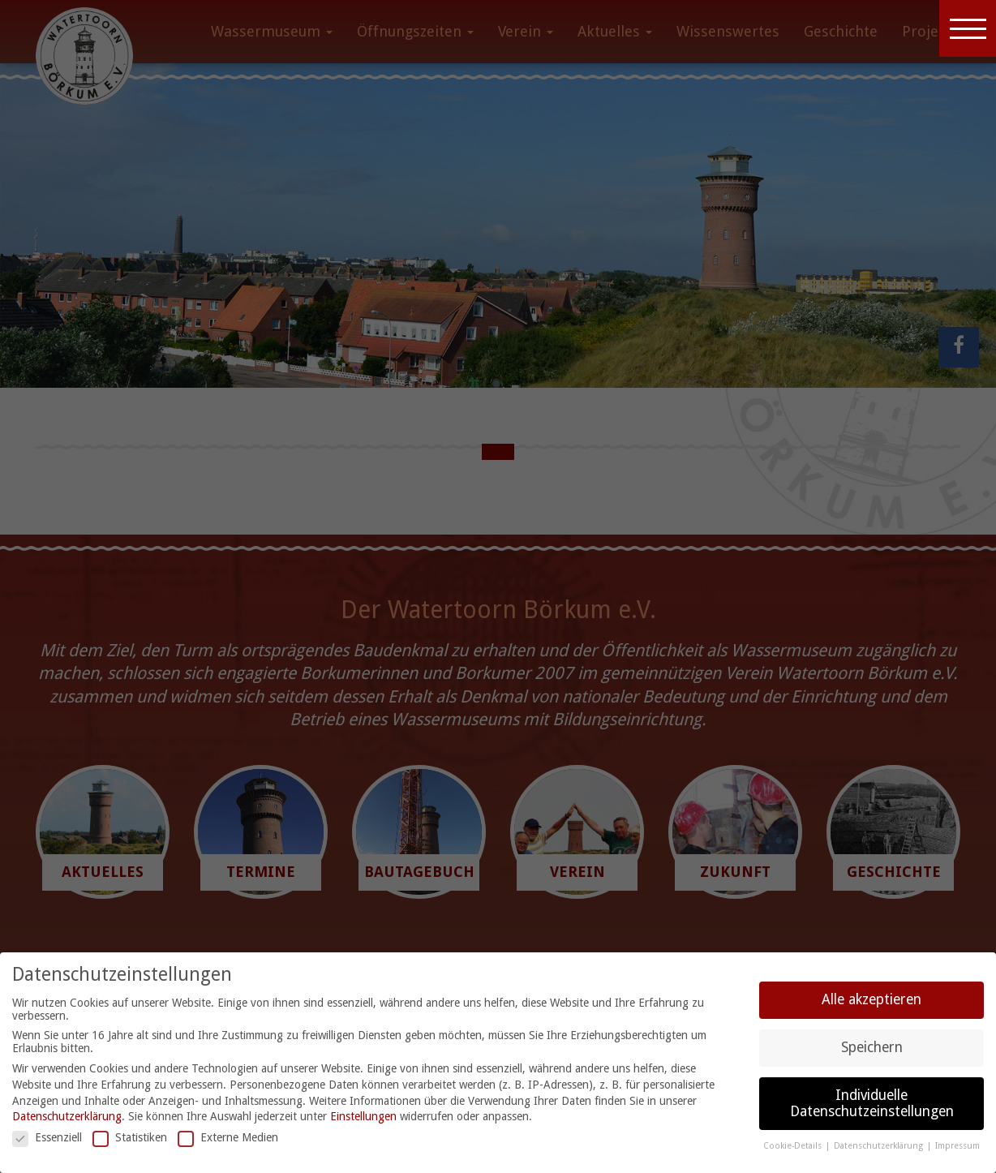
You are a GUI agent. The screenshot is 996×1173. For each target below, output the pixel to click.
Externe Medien (228, 1137)
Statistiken (129, 1137)
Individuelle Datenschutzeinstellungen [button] (872, 1103)
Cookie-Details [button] (793, 1146)
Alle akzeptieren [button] (871, 999)
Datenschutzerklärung (67, 1116)
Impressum (957, 1146)
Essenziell (47, 1137)
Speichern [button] (872, 1047)
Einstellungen (363, 1116)
